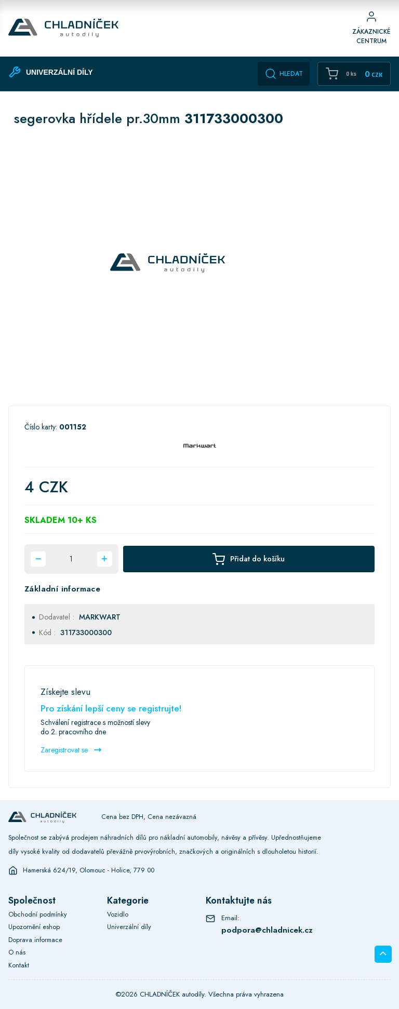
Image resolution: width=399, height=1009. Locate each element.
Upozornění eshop (34, 927)
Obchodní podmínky (37, 914)
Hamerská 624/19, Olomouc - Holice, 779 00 (88, 870)
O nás (16, 952)
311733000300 (86, 632)
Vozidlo (117, 914)
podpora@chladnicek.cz (267, 930)
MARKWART (100, 617)
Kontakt (18, 965)
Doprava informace (35, 940)
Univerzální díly (129, 927)
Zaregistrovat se (71, 750)
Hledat (283, 74)
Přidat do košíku (248, 559)
